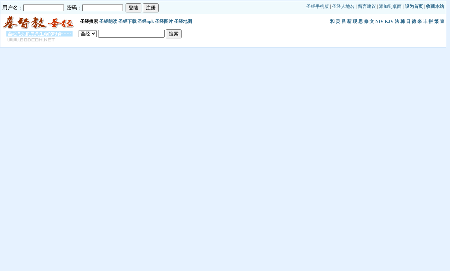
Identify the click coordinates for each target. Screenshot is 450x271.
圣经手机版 (317, 6)
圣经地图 (183, 21)
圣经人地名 (343, 6)
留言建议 (367, 6)
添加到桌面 (390, 6)
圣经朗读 (108, 21)
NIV (379, 21)
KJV (389, 21)
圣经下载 (127, 21)
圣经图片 (164, 21)
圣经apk (146, 21)
